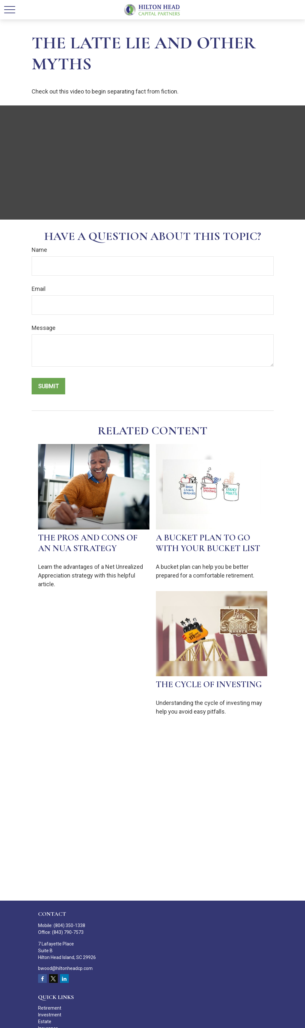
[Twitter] (53, 978)
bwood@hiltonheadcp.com (65, 968)
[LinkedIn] (64, 978)
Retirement (49, 1008)
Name (39, 249)
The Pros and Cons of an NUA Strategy (87, 543)
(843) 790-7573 (68, 932)
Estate (44, 1021)
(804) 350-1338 (69, 925)
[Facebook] (42, 978)
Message (44, 327)
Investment (49, 1014)
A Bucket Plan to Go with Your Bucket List (208, 543)
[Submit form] (48, 386)
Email (39, 288)
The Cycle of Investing (209, 684)
